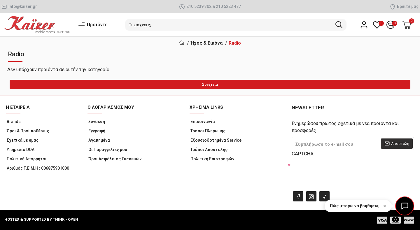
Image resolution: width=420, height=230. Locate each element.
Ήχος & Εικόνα (206, 43)
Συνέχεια (210, 84)
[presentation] (332, 172)
